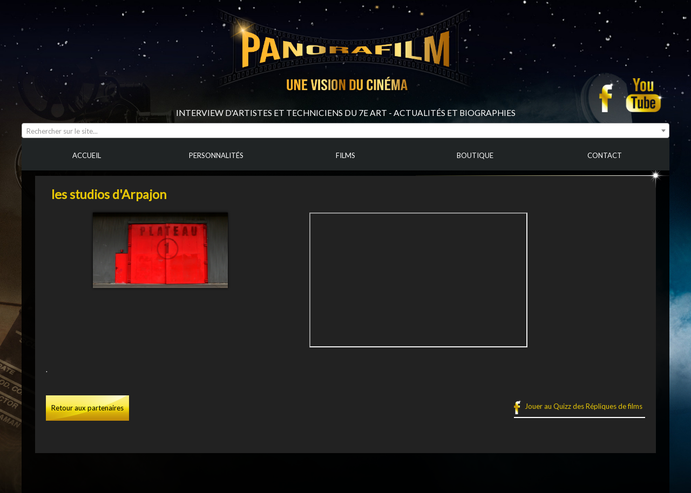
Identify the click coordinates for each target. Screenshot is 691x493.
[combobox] (345, 130)
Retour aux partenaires (87, 407)
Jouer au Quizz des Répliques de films (583, 406)
